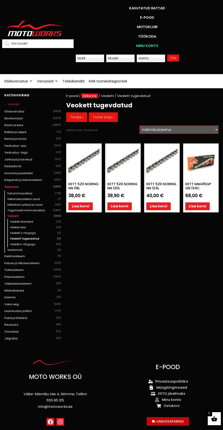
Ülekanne (32, 187)
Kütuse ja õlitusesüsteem (32, 263)
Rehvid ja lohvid (32, 139)
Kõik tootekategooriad (108, 81)
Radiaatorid (32, 166)
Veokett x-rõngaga (35, 244)
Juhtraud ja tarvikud (32, 159)
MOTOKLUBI (147, 26)
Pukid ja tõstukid (32, 318)
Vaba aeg (32, 304)
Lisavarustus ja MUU (32, 311)
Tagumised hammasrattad (34, 210)
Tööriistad (32, 332)
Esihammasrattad (34, 193)
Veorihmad (34, 250)
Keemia (32, 297)
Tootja (76, 117)
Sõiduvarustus (18, 81)
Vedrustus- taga (32, 152)
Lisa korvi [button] (80, 206)
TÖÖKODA (147, 36)
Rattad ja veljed (32, 132)
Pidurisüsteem (32, 277)
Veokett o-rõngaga (35, 233)
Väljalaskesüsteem (32, 284)
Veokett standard (35, 222)
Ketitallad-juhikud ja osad (34, 205)
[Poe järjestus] (179, 129)
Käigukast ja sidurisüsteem (32, 180)
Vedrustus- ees (32, 146)
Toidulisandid (73, 81)
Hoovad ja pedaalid (32, 173)
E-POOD (147, 17)
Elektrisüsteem (32, 256)
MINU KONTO (147, 45)
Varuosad (47, 81)
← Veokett (11, 104)
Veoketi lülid (35, 227)
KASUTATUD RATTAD (147, 8)
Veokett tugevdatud (35, 239)
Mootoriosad (32, 118)
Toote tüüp (103, 117)
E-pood (72, 96)
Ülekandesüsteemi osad (34, 199)
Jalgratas (32, 338)
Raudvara (32, 325)
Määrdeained (32, 290)
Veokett (34, 216)
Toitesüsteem (32, 270)
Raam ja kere (32, 125)
